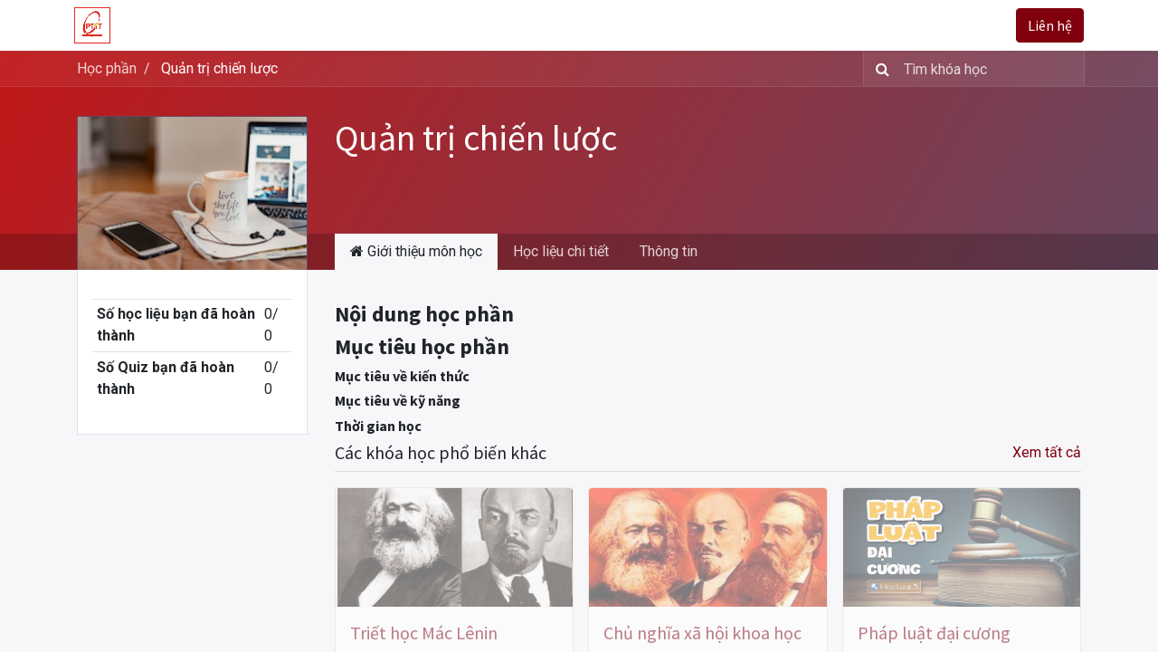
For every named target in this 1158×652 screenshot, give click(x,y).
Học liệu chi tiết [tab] (561, 251)
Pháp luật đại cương (934, 632)
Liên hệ (1047, 25)
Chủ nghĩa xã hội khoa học (702, 632)
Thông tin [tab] (669, 251)
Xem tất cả (1046, 452)
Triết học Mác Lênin (424, 632)
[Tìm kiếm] (879, 69)
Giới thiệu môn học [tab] (416, 251)
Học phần (107, 68)
